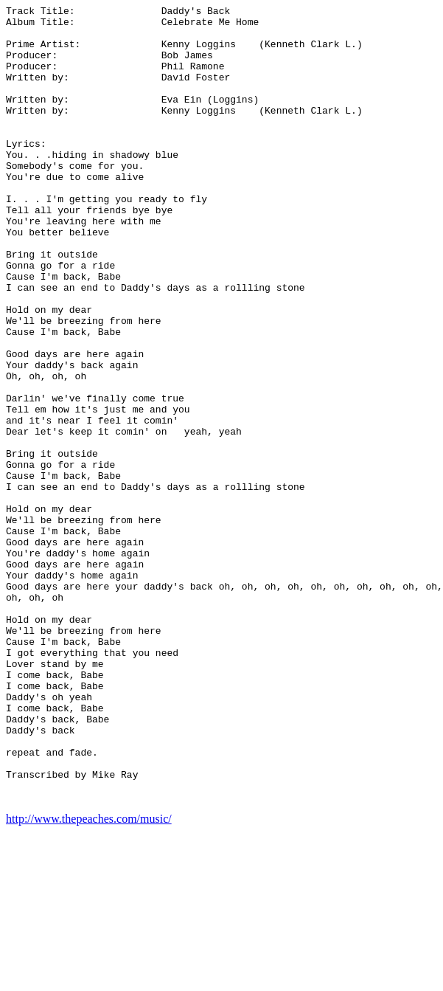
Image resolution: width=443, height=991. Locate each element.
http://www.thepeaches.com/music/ (89, 978)
